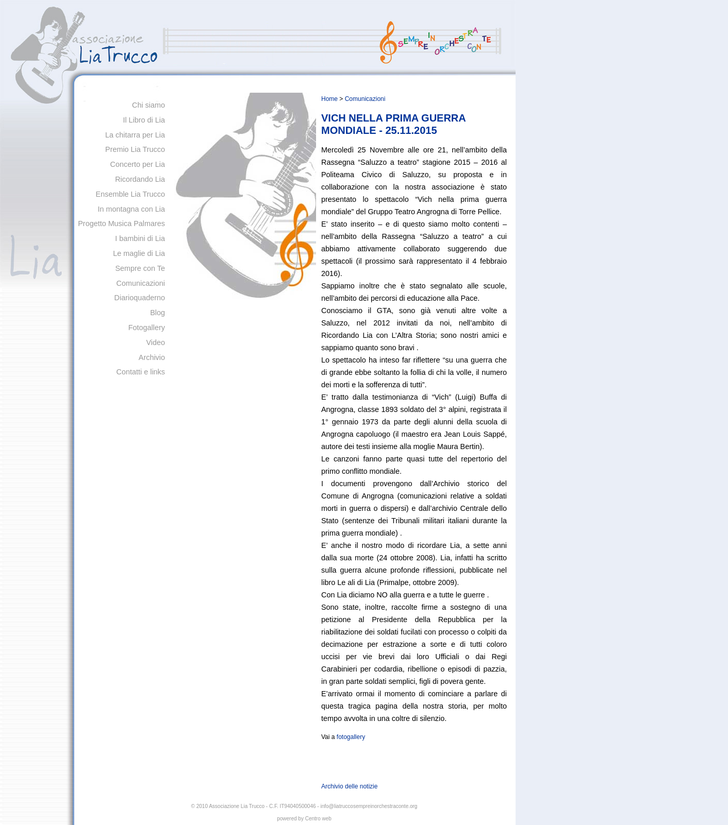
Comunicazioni (141, 283)
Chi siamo (148, 105)
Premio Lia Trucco (135, 149)
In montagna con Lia (131, 209)
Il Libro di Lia (144, 120)
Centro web (318, 818)
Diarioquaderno (139, 298)
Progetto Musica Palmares (121, 223)
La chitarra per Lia (135, 135)
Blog (157, 312)
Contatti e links (141, 372)
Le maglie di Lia (139, 253)
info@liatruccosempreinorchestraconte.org (368, 806)
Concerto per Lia (137, 164)
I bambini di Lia (140, 238)
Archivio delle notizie (349, 786)
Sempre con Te (140, 268)
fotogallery (351, 737)
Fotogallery (146, 327)
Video (155, 342)
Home (329, 98)
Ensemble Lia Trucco (130, 194)
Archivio (152, 357)
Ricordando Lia (140, 179)
